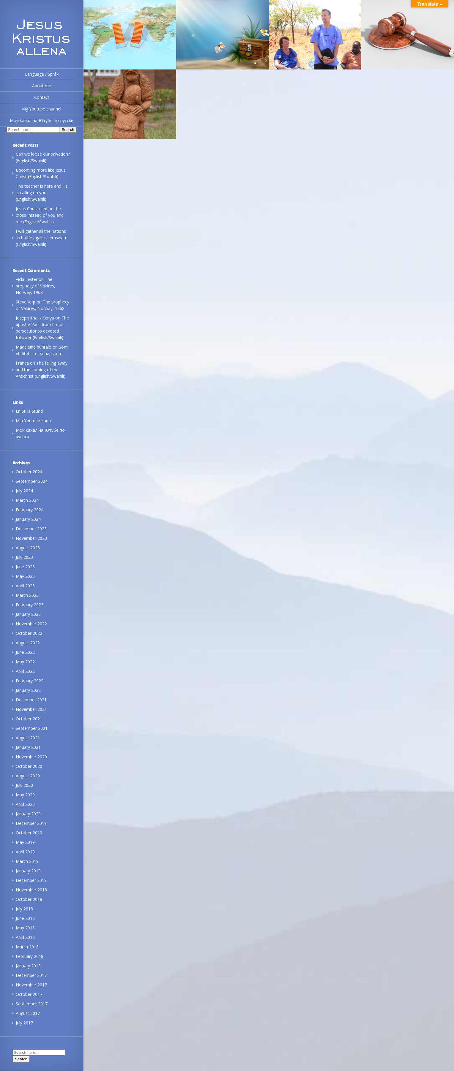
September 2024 (32, 481)
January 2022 (28, 690)
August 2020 (28, 776)
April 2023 (25, 586)
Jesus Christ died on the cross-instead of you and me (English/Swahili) (40, 215)
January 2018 (28, 966)
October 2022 (29, 633)
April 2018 (25, 937)
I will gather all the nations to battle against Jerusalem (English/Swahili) (41, 237)
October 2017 (29, 994)
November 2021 (31, 709)
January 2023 (28, 614)
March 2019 (27, 861)
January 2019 (28, 871)
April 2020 (25, 804)
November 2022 (31, 624)
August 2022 (28, 643)
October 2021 (29, 719)
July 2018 (24, 909)
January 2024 (28, 519)
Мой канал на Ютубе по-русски (41, 120)
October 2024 (29, 471)
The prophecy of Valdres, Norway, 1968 (35, 285)
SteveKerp (25, 302)
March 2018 (27, 947)
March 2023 (27, 595)
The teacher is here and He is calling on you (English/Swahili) (42, 192)
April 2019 (25, 852)
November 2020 (31, 757)
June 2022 (25, 652)
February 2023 (29, 605)
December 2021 (31, 700)
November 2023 (31, 538)
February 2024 (29, 509)
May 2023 (25, 576)
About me (41, 85)
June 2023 (25, 566)
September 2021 (32, 728)
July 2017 (24, 1023)
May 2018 (25, 928)
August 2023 (28, 547)
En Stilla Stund (29, 411)
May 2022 (25, 662)
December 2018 (31, 880)
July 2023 (24, 557)
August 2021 (28, 738)
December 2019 (31, 823)
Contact (41, 97)
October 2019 (29, 833)
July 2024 (24, 490)
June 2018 (25, 918)
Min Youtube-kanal (34, 420)
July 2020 (24, 785)
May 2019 (25, 842)
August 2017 (28, 1013)
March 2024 (27, 500)
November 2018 (31, 890)
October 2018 (29, 899)
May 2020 (25, 795)
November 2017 (31, 985)
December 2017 (31, 975)
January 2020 (28, 814)
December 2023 (31, 528)
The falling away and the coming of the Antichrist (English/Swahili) (41, 369)
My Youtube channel (41, 109)
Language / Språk (42, 74)
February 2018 (29, 956)
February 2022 (29, 681)
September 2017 (32, 1004)
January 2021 (28, 747)
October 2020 (29, 766)
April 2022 (25, 671)
